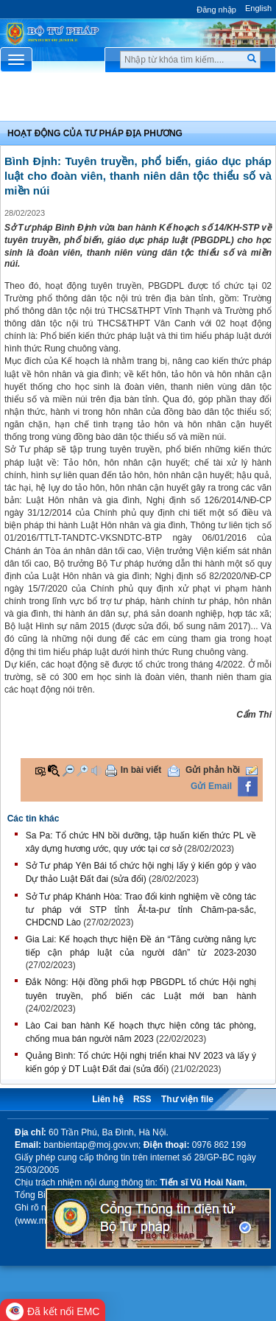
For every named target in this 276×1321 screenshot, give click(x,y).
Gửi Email (211, 786)
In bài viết (141, 770)
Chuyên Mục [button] (138, 100)
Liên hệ (107, 1099)
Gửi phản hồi (212, 770)
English (258, 8)
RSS (142, 1099)
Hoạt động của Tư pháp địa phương (95, 133)
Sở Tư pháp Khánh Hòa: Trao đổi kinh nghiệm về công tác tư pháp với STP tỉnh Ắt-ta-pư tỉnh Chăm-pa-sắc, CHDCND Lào (141, 909)
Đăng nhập (216, 9)
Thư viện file (187, 1099)
